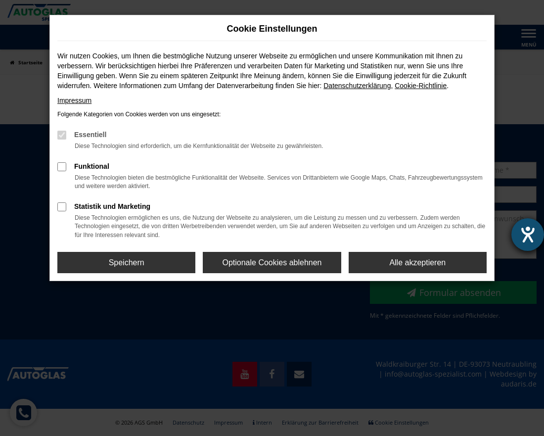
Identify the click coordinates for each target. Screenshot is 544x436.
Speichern (126, 262)
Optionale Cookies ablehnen (271, 262)
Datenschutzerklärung (357, 86)
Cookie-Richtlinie (421, 86)
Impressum (74, 100)
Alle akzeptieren (417, 262)
